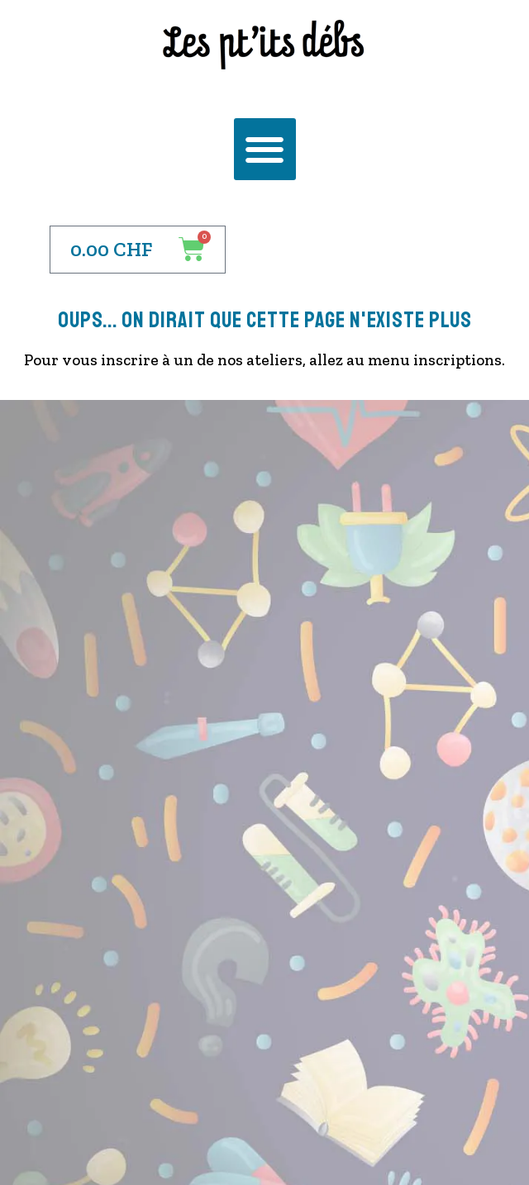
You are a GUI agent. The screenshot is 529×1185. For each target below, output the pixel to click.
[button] (265, 149)
